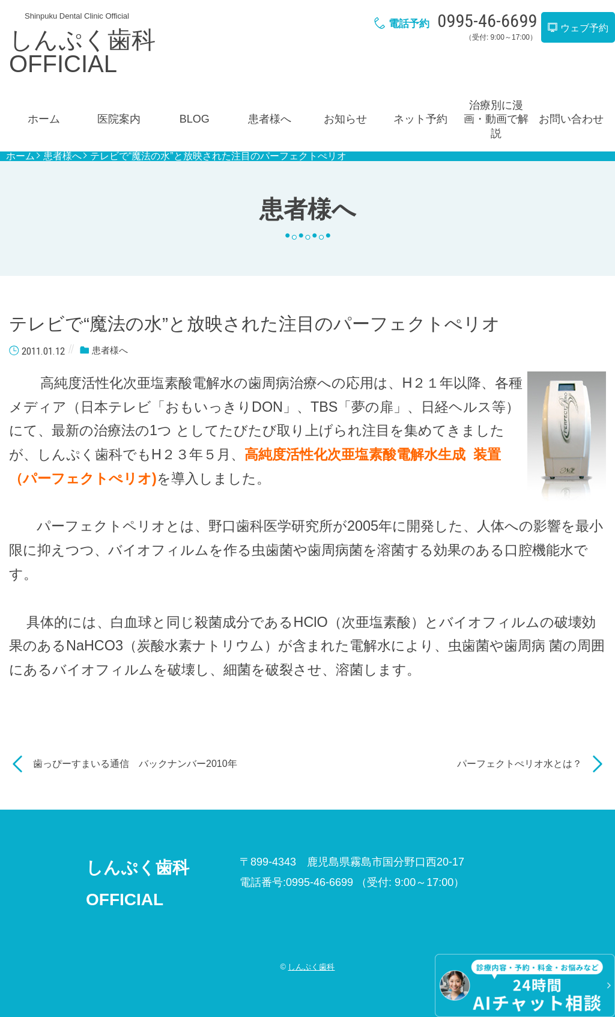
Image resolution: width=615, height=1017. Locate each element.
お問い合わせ (571, 119)
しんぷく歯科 (311, 966)
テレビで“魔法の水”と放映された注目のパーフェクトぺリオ (218, 156)
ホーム (44, 119)
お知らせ (345, 119)
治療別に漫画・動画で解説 (496, 119)
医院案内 (119, 119)
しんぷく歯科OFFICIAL (82, 52)
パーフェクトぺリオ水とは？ (519, 764)
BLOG (195, 119)
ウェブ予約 (578, 28)
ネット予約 (420, 119)
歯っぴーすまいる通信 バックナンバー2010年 (135, 764)
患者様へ (269, 119)
